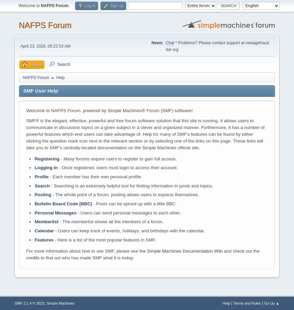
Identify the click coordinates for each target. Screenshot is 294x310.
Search (42, 185)
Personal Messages (55, 212)
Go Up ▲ (271, 303)
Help (226, 303)
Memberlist (46, 221)
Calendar (44, 230)
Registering (47, 158)
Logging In (46, 167)
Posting (43, 194)
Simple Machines (60, 303)
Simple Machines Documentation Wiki (185, 251)
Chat (170, 43)
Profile (41, 176)
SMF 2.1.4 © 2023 (29, 303)
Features (44, 239)
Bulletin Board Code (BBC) (63, 203)
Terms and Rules (247, 303)
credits (32, 257)
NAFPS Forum (45, 25)
